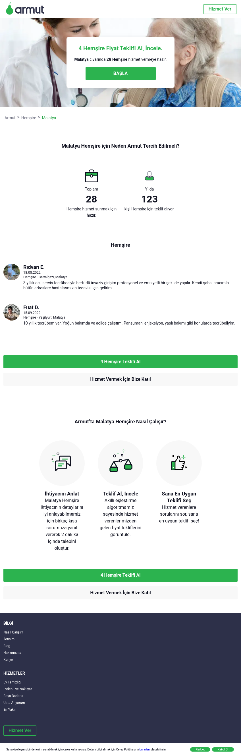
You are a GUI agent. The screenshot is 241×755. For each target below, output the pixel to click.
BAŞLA (120, 73)
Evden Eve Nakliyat (17, 689)
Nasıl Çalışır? (13, 632)
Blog (6, 646)
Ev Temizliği (12, 682)
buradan (145, 749)
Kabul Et (223, 749)
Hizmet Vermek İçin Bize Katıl (120, 379)
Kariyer (8, 660)
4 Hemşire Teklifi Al (120, 361)
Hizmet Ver (220, 9)
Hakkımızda (12, 653)
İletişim (8, 639)
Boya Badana (13, 696)
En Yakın (9, 710)
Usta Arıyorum (14, 703)
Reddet (200, 749)
